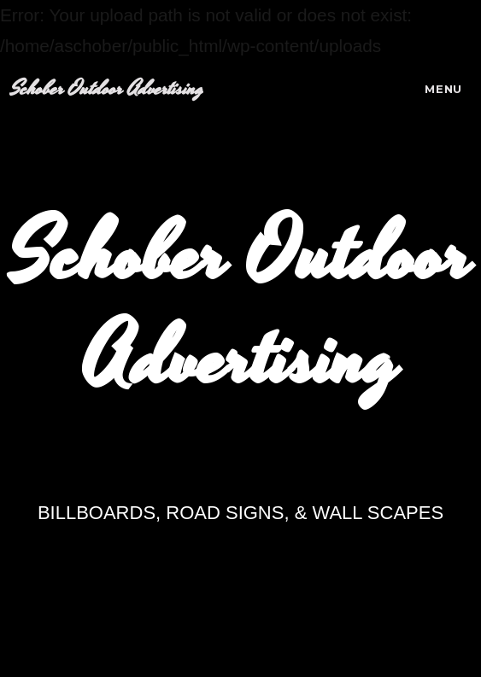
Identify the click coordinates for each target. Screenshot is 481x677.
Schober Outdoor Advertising (106, 89)
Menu (443, 89)
